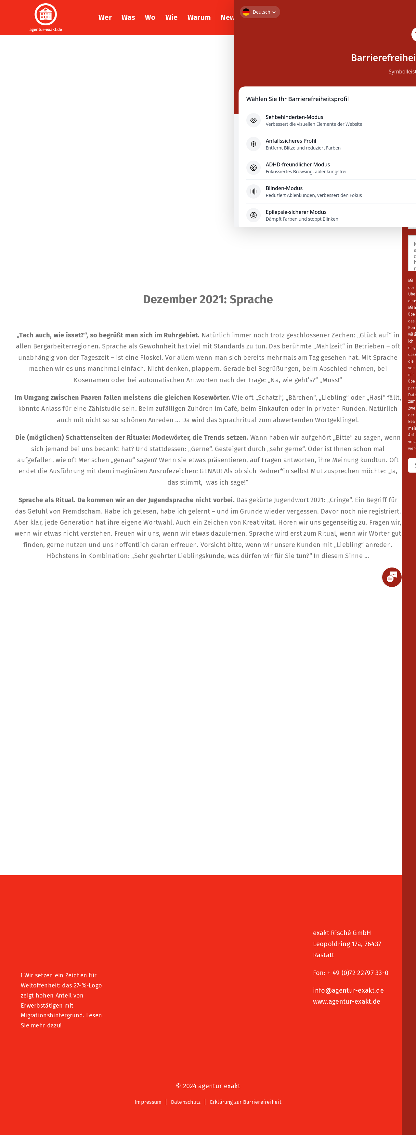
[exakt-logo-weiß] (46, 6)
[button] (379, 17)
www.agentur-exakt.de (347, 1001)
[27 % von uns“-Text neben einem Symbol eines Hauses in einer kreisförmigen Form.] (62, 924)
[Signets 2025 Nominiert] (345, 1023)
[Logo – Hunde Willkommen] (53, 1046)
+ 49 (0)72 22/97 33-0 (357, 973)
